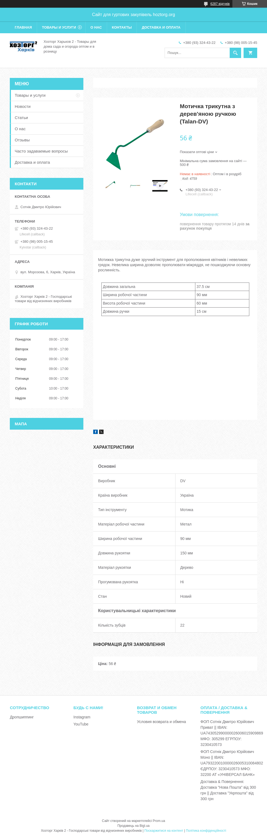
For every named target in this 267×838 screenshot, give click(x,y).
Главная (23, 27)
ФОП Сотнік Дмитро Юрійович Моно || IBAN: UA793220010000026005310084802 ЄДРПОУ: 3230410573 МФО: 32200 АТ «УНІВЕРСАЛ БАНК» (232, 763)
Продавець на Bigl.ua (133, 826)
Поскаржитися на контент (163, 831)
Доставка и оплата (161, 27)
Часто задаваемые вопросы (41, 151)
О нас (96, 27)
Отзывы (22, 140)
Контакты (122, 27)
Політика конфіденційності (206, 831)
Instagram (82, 717)
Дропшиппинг (22, 717)
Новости (23, 106)
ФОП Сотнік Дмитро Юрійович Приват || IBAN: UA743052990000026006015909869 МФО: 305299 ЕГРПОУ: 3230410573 (232, 733)
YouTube (81, 724)
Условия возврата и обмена (161, 721)
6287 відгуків (220, 4)
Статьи (21, 117)
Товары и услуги (59, 27)
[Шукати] (235, 53)
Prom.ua (159, 821)
